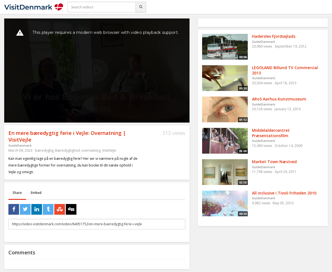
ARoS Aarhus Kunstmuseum (279, 99)
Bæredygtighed (67, 150)
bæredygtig (44, 150)
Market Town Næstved (274, 161)
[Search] (140, 7)
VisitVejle (109, 150)
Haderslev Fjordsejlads (273, 36)
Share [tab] (17, 192)
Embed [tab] (36, 192)
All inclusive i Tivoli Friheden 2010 (284, 193)
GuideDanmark (20, 145)
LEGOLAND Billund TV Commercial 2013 (285, 70)
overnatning (90, 150)
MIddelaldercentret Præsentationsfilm (271, 133)
